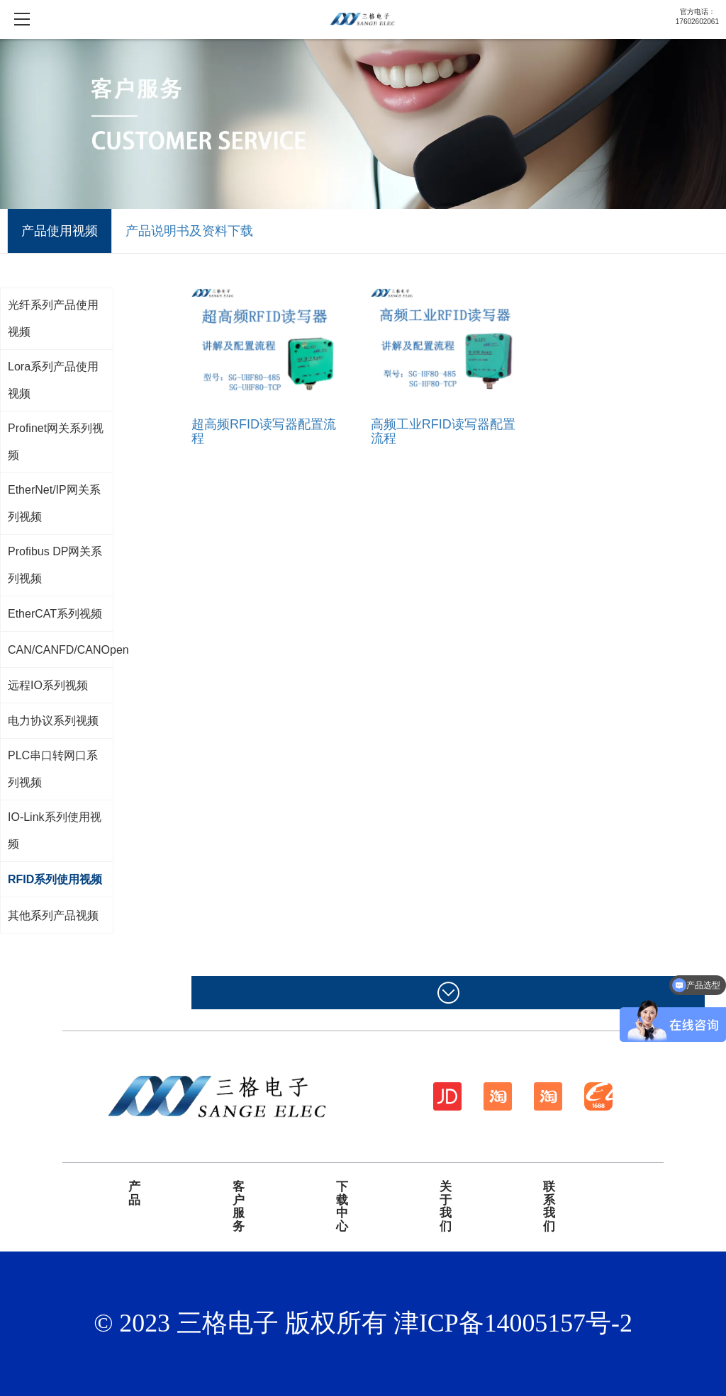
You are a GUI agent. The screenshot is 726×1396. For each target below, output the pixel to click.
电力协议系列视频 (53, 721)
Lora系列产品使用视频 (53, 380)
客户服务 (239, 1207)
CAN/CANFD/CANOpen (68, 650)
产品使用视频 (59, 231)
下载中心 (342, 1207)
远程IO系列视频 (48, 685)
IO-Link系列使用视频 (54, 830)
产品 (134, 1194)
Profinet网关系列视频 (56, 441)
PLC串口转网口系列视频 (53, 768)
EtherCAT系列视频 (55, 614)
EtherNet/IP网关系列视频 (54, 503)
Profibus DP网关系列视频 (55, 564)
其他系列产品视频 (53, 915)
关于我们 (446, 1207)
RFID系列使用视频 (55, 879)
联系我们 (549, 1207)
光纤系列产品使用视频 (53, 318)
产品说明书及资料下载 (189, 231)
